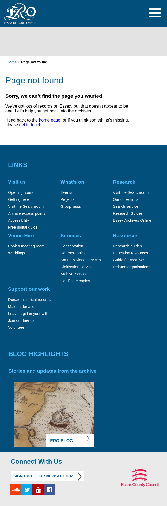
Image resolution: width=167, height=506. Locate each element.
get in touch (30, 125)
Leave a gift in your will (27, 313)
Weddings (16, 253)
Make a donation (22, 306)
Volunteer (16, 327)
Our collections (125, 199)
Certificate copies (75, 281)
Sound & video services (80, 260)
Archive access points (26, 213)
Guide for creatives (129, 260)
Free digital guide (22, 227)
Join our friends (21, 320)
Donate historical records (29, 299)
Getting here (18, 199)
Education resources (130, 253)
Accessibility (18, 220)
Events (66, 192)
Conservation (71, 246)
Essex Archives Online (132, 220)
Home (12, 62)
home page (49, 120)
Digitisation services (77, 267)
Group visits (70, 206)
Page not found (34, 62)
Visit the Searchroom (26, 206)
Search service (125, 206)
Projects (67, 199)
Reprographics (73, 253)
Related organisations (131, 267)
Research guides (127, 246)
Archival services (74, 274)
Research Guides (128, 213)
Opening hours (20, 192)
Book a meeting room (26, 246)
